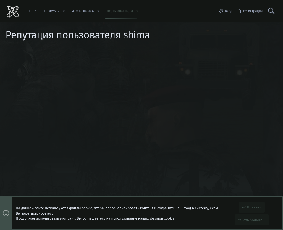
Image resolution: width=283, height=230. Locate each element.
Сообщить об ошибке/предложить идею (55, 81)
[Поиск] (271, 11)
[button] (63, 11)
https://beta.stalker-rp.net (43, 76)
